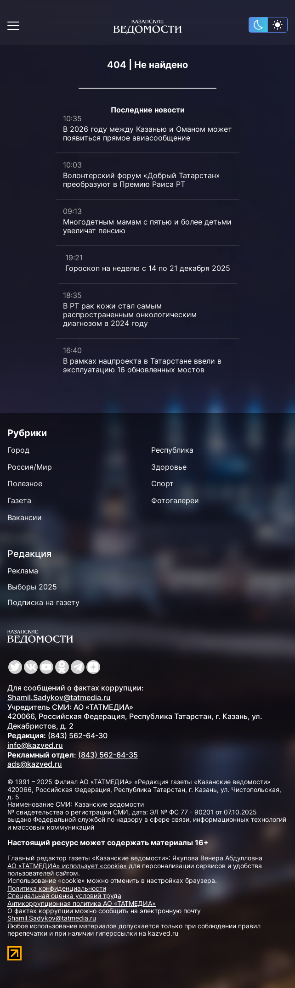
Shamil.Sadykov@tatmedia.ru (59, 697)
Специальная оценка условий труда (64, 895)
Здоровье (169, 467)
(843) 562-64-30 (78, 735)
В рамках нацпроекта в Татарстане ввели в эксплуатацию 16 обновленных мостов (142, 365)
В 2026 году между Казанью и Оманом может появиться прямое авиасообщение (147, 133)
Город (18, 450)
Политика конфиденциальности (56, 888)
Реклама (22, 570)
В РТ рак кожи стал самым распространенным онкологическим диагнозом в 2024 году (130, 314)
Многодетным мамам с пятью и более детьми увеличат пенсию (147, 226)
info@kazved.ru (35, 745)
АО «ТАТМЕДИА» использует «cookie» (67, 866)
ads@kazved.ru (34, 764)
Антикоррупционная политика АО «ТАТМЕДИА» (81, 903)
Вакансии (24, 517)
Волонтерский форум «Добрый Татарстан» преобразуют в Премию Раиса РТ (141, 180)
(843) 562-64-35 (108, 754)
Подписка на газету (43, 602)
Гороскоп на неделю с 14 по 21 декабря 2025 (147, 268)
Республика (172, 450)
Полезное (24, 483)
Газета (19, 500)
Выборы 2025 (32, 586)
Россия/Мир (29, 467)
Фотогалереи (175, 500)
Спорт (162, 483)
